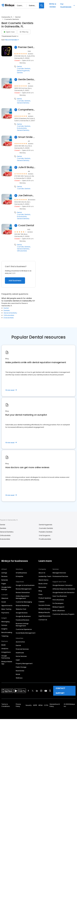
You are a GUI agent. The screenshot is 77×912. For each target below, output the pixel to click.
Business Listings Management (22, 625)
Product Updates (45, 598)
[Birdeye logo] (8, 5)
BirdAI (3, 645)
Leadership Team (45, 576)
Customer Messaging (24, 602)
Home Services (21, 656)
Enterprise (19, 576)
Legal (18, 660)
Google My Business (23, 616)
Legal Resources (44, 616)
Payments (5, 613)
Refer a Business (59, 611)
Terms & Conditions (5, 705)
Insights (4, 629)
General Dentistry (23, 103)
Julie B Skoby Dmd (26, 167)
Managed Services (59, 573)
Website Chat (21, 609)
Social (3, 602)
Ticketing (4, 636)
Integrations (6, 652)
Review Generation (23, 592)
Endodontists (22, 128)
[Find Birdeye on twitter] (33, 691)
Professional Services (60, 576)
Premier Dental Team (26, 47)
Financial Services (22, 649)
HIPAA (40, 705)
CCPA (46, 705)
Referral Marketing (22, 605)
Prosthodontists (45, 539)
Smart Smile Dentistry (26, 137)
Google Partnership (5, 657)
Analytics (4, 649)
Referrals (4, 580)
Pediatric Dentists (45, 532)
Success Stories (44, 605)
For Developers (58, 603)
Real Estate (20, 671)
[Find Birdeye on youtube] (46, 691)
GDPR (35, 705)
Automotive (20, 642)
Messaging (5, 622)
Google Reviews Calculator (62, 585)
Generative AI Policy (55, 705)
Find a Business (58, 600)
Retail (18, 674)
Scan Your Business (60, 596)
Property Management (24, 663)
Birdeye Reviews (44, 609)
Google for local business (25, 585)
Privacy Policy (18, 705)
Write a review (52, 5)
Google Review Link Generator (63, 592)
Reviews (4, 576)
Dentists (20, 73)
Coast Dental (26, 225)
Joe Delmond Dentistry (26, 195)
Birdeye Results (44, 612)
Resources (42, 587)
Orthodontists (22, 251)
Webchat (4, 598)
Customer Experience (24, 629)
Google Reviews (22, 613)
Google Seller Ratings (6, 588)
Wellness (19, 678)
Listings (4, 573)
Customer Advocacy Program (63, 614)
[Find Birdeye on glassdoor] (50, 691)
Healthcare (20, 653)
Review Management (23, 589)
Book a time (43, 584)
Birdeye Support (58, 607)
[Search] (41, 5)
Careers (41, 602)
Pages (3, 584)
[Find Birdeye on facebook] (28, 691)
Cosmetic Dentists (23, 69)
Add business (15, 280)
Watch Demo (43, 580)
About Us (42, 573)
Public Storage (21, 667)
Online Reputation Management (22, 597)
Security (29, 705)
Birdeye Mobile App (6, 663)
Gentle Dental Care (26, 79)
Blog (40, 591)
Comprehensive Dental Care (26, 109)
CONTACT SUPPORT (60, 690)
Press (41, 594)
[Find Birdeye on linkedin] (37, 691)
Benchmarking (6, 632)
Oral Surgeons (44, 535)
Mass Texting (6, 609)
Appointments (6, 605)
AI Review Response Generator (64, 589)
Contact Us (43, 620)
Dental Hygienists (23, 71)
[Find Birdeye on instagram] (41, 691)
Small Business (21, 573)
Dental (17, 17)
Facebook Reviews (22, 620)
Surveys (4, 625)
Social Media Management (25, 633)
